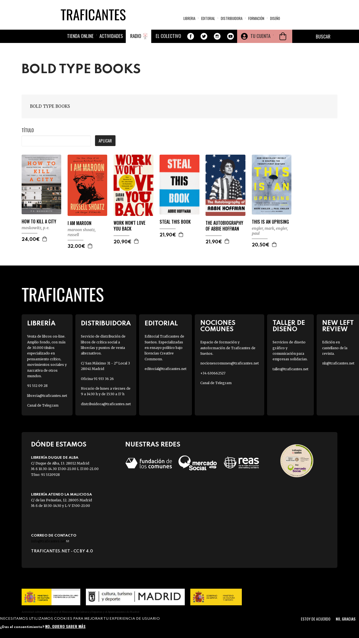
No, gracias (345, 619)
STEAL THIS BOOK (175, 222)
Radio (135, 35)
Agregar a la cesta (44, 238)
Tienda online (80, 35)
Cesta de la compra (282, 36)
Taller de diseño (289, 326)
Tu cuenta (260, 35)
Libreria (189, 18)
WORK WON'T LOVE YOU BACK (129, 226)
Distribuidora (231, 18)
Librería (41, 323)
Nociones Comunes (217, 326)
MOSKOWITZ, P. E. (35, 227)
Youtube (230, 36)
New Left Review (338, 326)
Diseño (275, 18)
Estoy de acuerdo (315, 619)
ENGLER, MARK (263, 228)
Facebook (190, 36)
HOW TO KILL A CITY (39, 221)
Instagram (217, 36)
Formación (256, 18)
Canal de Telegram (42, 405)
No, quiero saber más (65, 626)
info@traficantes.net (50, 541)
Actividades (111, 35)
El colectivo (168, 35)
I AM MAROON (79, 223)
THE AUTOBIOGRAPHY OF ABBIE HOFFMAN (224, 226)
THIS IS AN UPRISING (270, 222)
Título (28, 130)
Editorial (208, 18)
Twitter (204, 36)
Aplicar (105, 140)
